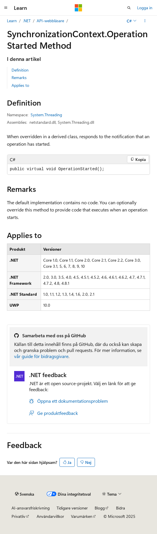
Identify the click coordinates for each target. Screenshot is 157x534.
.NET (27, 20)
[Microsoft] (78, 8)
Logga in (144, 7)
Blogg (100, 508)
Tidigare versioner (72, 508)
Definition (20, 70)
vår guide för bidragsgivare (41, 356)
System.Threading (46, 114)
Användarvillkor (50, 516)
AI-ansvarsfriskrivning (31, 508)
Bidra (120, 508)
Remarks (19, 77)
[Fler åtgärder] (145, 20)
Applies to (20, 85)
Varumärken (81, 516)
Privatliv (18, 516)
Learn (12, 20)
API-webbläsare (50, 20)
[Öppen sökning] (129, 8)
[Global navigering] (6, 8)
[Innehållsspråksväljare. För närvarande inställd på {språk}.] (25, 494)
